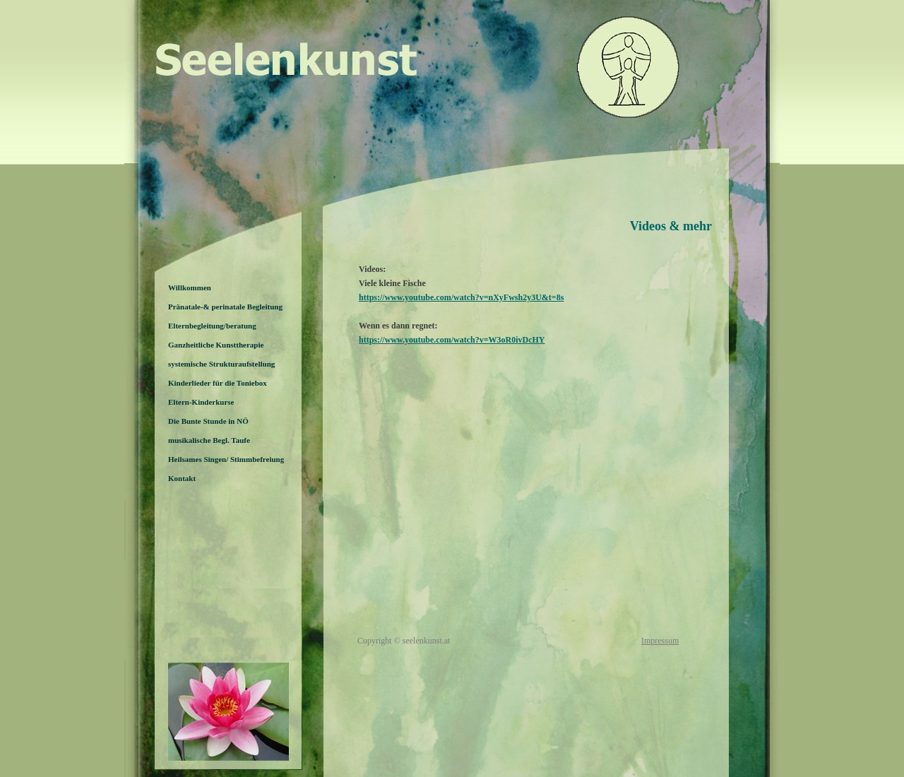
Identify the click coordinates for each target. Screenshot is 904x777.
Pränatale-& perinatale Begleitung (225, 306)
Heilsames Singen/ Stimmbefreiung (226, 459)
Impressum (660, 641)
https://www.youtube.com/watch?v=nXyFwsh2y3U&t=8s (461, 297)
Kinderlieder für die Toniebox (217, 383)
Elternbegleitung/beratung (212, 325)
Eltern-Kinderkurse (201, 402)
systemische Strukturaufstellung (221, 364)
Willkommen (189, 287)
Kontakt (182, 478)
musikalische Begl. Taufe (209, 440)
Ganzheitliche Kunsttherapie (215, 344)
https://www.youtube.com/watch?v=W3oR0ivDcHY (452, 340)
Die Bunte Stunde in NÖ (208, 421)
